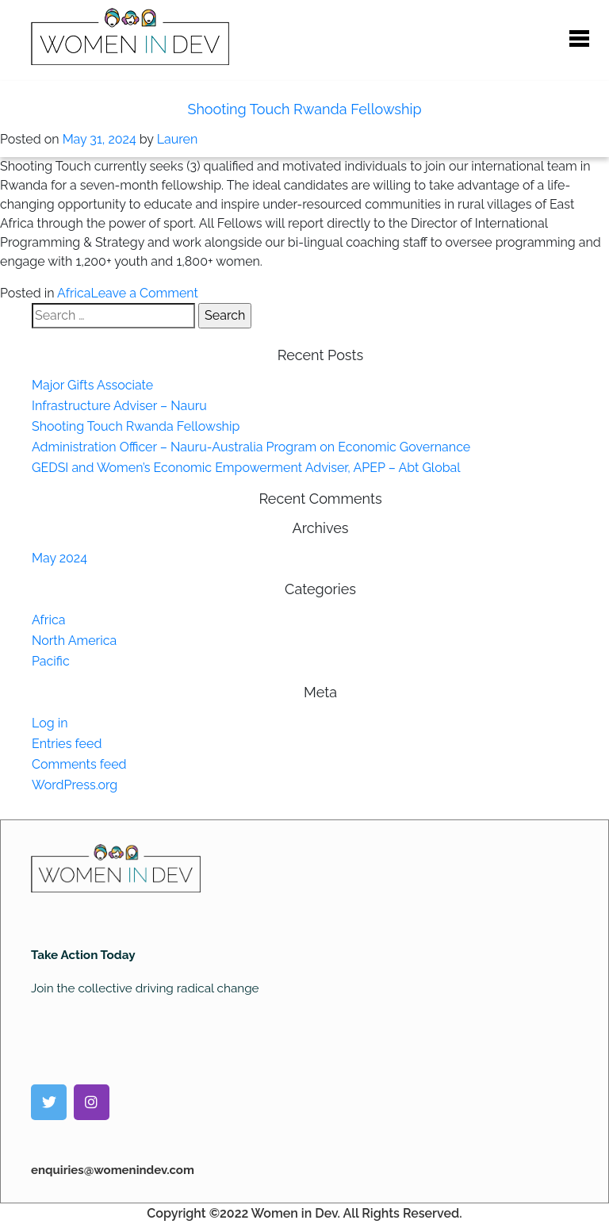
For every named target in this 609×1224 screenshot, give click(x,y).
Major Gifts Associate (92, 385)
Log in (49, 723)
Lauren (177, 139)
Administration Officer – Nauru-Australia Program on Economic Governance (251, 447)
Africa (73, 293)
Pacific (51, 661)
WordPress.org (74, 784)
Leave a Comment (144, 293)
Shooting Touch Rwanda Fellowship (304, 109)
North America (74, 640)
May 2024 (59, 558)
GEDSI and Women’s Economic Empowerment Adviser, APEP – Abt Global (246, 467)
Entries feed (67, 743)
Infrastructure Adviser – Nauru (119, 405)
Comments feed (79, 764)
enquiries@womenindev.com (112, 1170)
